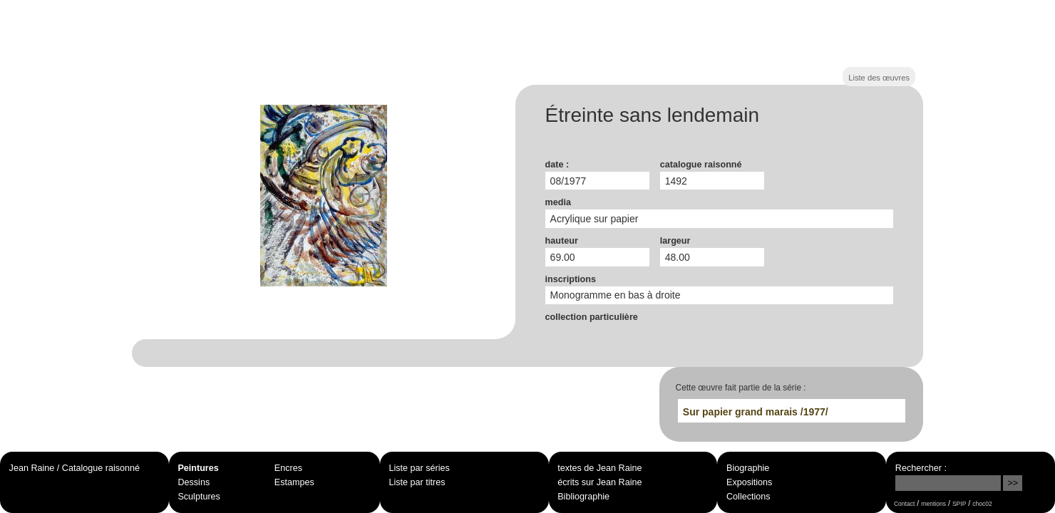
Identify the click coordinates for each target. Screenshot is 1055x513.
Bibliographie (583, 497)
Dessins (193, 482)
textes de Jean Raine (599, 468)
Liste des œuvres (879, 77)
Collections (748, 497)
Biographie (747, 468)
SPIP (959, 503)
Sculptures (198, 497)
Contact (904, 503)
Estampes (294, 482)
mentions (933, 503)
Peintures (197, 468)
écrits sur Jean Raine (599, 482)
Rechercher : (921, 468)
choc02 (982, 503)
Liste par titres (416, 482)
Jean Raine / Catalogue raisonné (74, 468)
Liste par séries (418, 468)
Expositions (749, 482)
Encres (288, 468)
